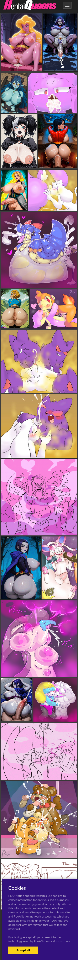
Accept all (23, 950)
